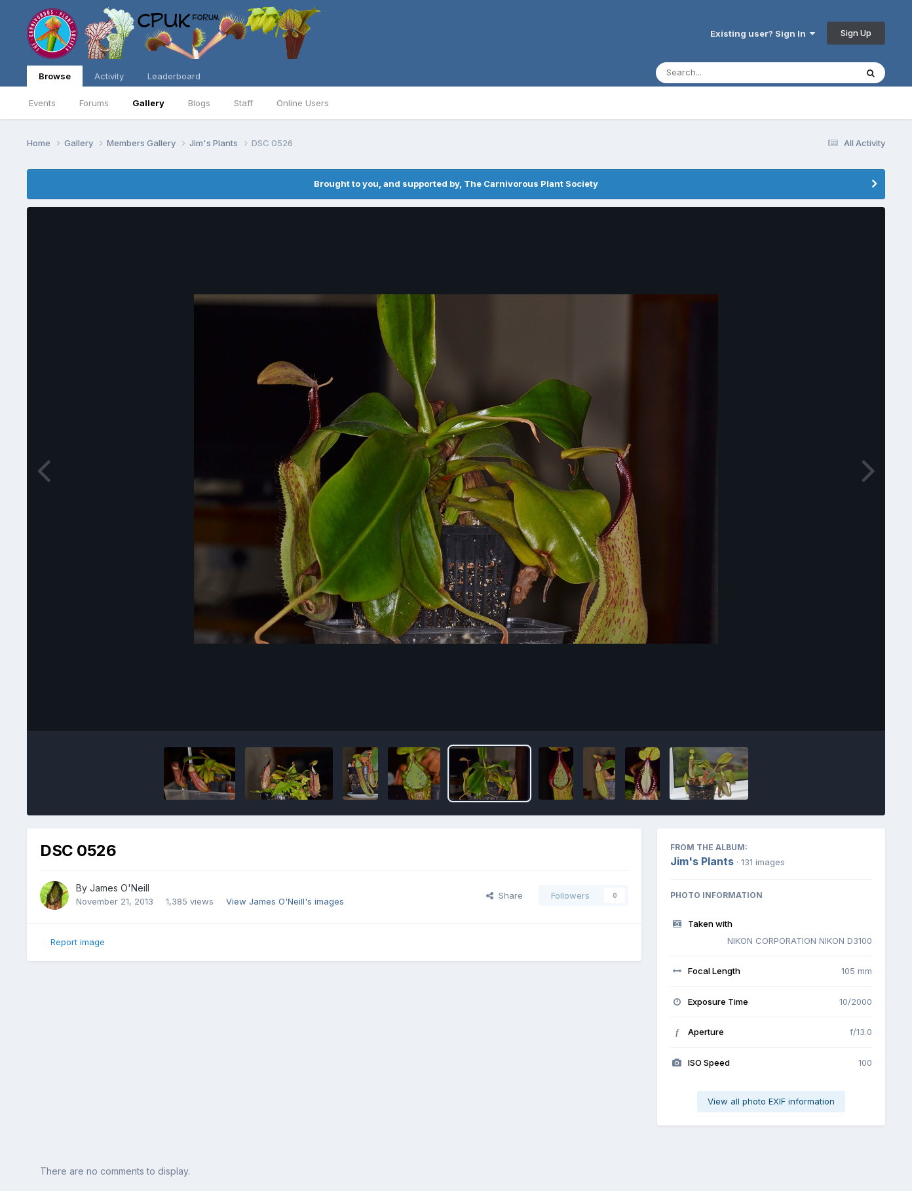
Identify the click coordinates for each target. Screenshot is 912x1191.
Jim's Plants (702, 861)
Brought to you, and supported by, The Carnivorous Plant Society (456, 183)
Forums (94, 103)
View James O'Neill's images (285, 901)
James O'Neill (119, 887)
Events (42, 103)
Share (504, 895)
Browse (55, 79)
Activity (109, 76)
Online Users (302, 103)
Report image (77, 942)
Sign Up (856, 33)
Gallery (148, 103)
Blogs (199, 103)
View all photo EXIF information (771, 1101)
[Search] (720, 72)
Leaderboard (173, 76)
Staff (243, 103)
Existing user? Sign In (762, 33)
